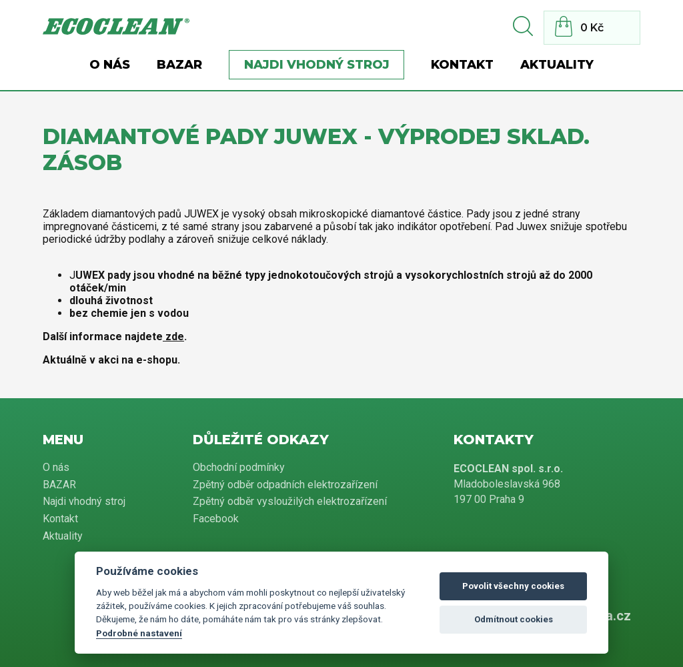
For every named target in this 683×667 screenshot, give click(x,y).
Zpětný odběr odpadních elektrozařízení (285, 484)
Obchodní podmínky (239, 467)
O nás (109, 64)
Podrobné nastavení (139, 633)
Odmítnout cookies (513, 619)
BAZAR (179, 64)
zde (173, 336)
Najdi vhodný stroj (317, 64)
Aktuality (557, 64)
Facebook (216, 518)
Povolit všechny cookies (513, 586)
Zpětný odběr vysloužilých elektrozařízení (290, 501)
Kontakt (462, 64)
